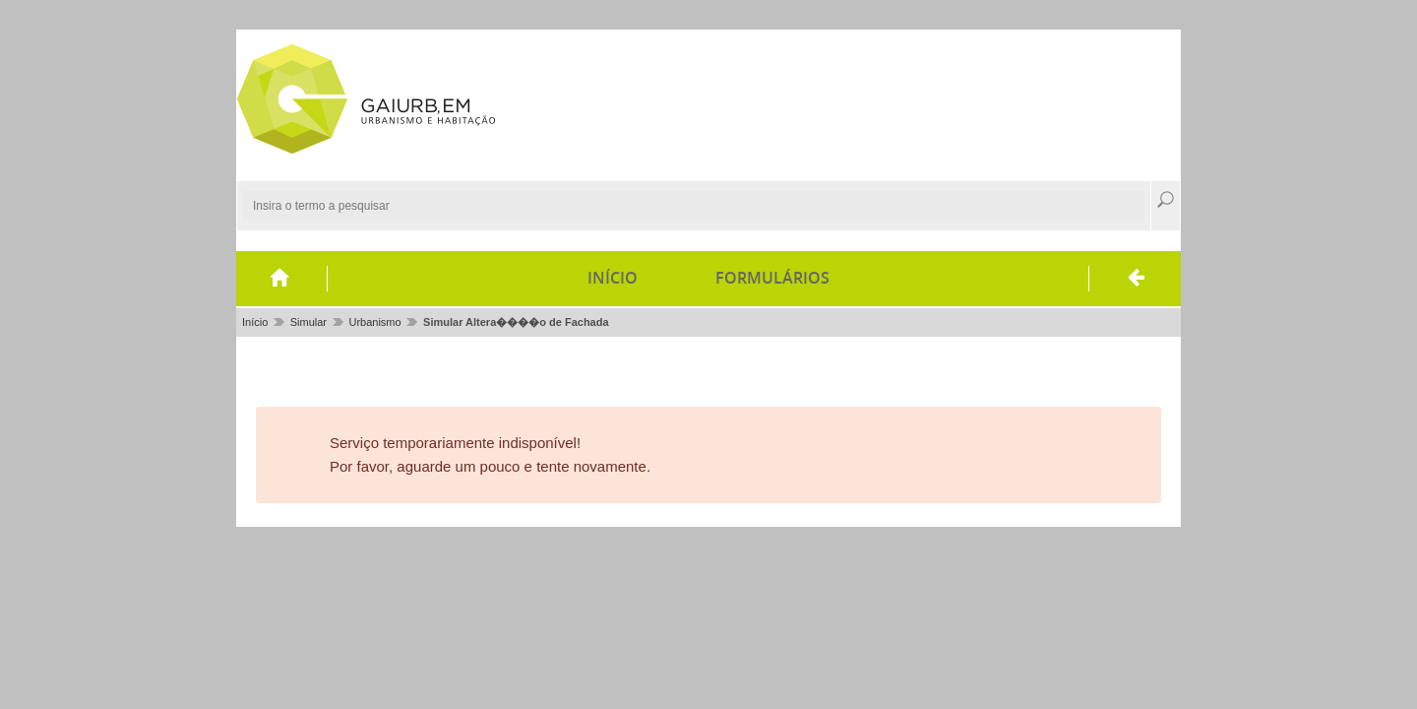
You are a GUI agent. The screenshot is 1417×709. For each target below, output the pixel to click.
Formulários (772, 278)
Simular (308, 322)
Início (612, 278)
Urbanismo (374, 322)
